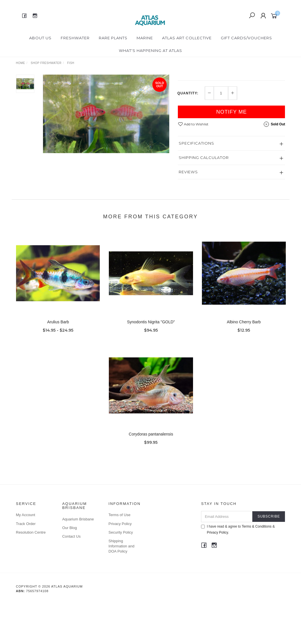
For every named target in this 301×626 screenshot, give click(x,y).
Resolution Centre (31, 556)
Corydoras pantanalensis (151, 464)
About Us (40, 38)
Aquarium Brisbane (78, 543)
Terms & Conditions (257, 550)
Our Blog (69, 551)
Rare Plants (113, 38)
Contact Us (71, 560)
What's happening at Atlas (150, 50)
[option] (106, 114)
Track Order (26, 547)
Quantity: (187, 117)
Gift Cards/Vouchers (246, 38)
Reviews (188, 195)
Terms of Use (120, 538)
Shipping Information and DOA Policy (121, 570)
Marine (145, 38)
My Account (25, 538)
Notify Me (231, 136)
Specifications (196, 167)
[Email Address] (227, 540)
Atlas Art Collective (187, 38)
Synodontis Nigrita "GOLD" (151, 351)
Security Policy (121, 556)
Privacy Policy (120, 547)
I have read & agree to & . (238, 553)
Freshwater (75, 38)
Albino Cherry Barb (244, 351)
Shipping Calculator (204, 181)
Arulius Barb (58, 351)
